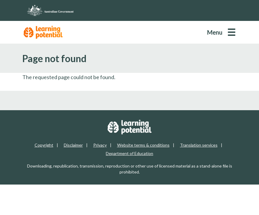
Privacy (100, 145)
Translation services (199, 145)
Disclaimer (73, 145)
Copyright (44, 145)
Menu (214, 32)
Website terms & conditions (143, 145)
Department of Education (129, 153)
